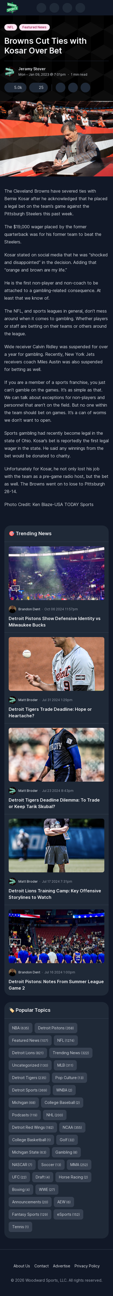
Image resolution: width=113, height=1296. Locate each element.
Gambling (66, 1152)
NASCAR (22, 1164)
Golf (67, 1139)
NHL (54, 1115)
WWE (47, 1189)
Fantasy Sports (30, 1214)
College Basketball (31, 1139)
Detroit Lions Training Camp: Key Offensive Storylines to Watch (55, 894)
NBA (20, 1028)
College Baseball (62, 1102)
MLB (65, 1065)
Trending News (71, 1052)
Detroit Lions (28, 1052)
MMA (79, 1164)
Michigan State (29, 1152)
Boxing (21, 1189)
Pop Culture (69, 1077)
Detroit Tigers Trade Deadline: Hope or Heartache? (50, 712)
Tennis (20, 1226)
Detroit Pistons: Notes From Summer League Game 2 (56, 985)
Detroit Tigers (29, 1077)
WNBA (64, 1090)
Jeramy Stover (32, 69)
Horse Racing (73, 1177)
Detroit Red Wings (33, 1127)
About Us (22, 1266)
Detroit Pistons (56, 1028)
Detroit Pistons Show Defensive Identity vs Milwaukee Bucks (55, 622)
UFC (19, 1177)
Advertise (61, 1266)
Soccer (51, 1164)
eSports (68, 1214)
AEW (64, 1202)
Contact (41, 1266)
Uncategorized (30, 1065)
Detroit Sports (29, 1090)
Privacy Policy (87, 1266)
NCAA (72, 1127)
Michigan (23, 1102)
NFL (11, 27)
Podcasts (24, 1115)
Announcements (30, 1202)
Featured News (34, 27)
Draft (43, 1177)
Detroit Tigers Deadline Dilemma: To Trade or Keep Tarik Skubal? (54, 803)
